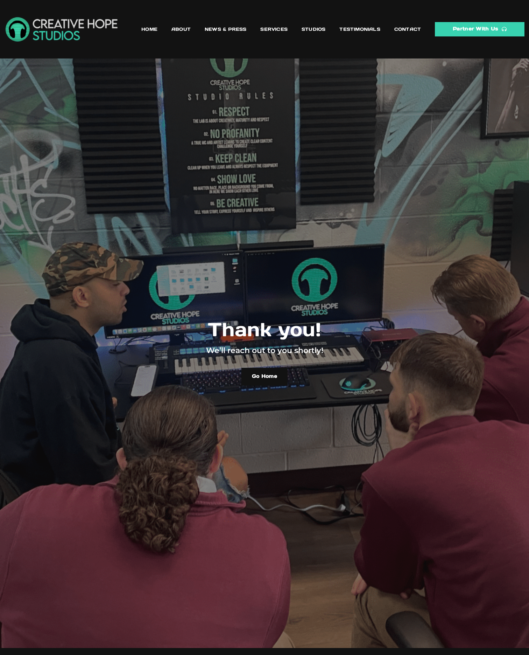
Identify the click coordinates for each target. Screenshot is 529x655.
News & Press (225, 29)
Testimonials (359, 29)
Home (149, 29)
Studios (313, 29)
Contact (407, 29)
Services (274, 29)
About (181, 29)
